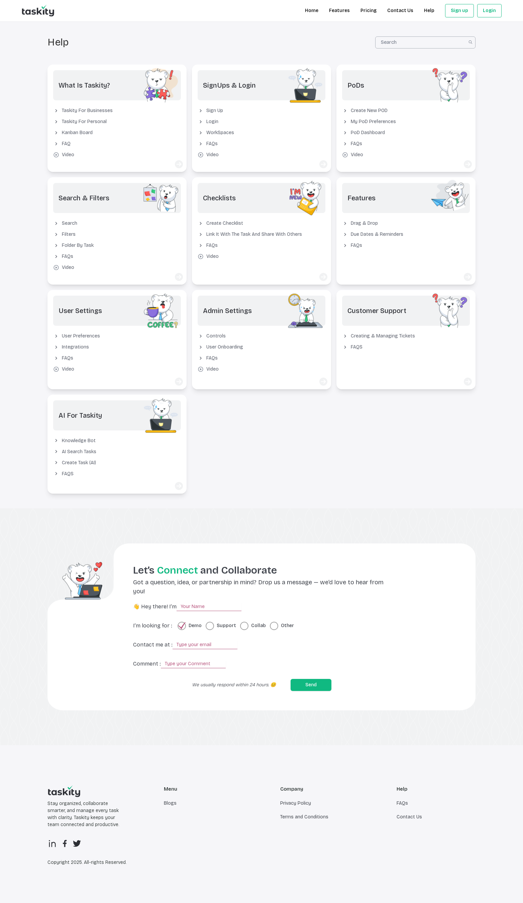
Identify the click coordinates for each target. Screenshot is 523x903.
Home (311, 10)
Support (226, 628)
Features (339, 10)
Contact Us (400, 10)
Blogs (170, 805)
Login (489, 10)
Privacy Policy (295, 805)
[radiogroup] (236, 628)
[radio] (182, 628)
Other (287, 628)
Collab (258, 628)
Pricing (368, 10)
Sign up (459, 10)
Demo (195, 628)
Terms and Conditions (304, 819)
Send (311, 687)
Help (429, 10)
